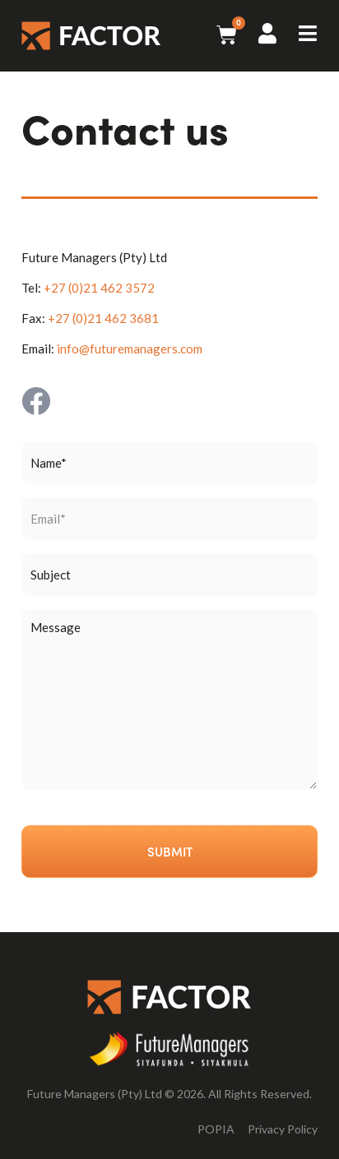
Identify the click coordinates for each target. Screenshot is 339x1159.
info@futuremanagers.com (129, 348)
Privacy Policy (283, 1129)
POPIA (216, 1129)
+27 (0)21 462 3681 (103, 318)
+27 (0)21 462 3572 (99, 287)
